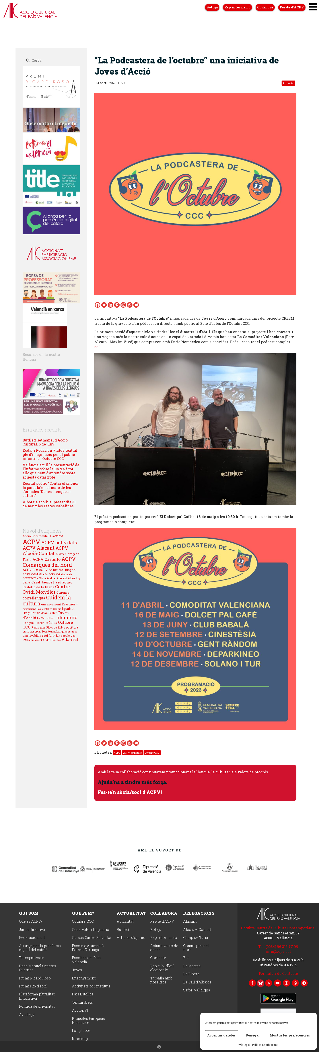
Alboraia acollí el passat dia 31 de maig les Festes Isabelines (49, 504)
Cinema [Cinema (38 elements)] (62, 592)
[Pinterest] (117, 305)
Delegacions (198, 913)
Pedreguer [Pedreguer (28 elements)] (38, 627)
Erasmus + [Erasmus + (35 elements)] (70, 604)
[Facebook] (97, 305)
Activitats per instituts (91, 986)
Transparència (31, 958)
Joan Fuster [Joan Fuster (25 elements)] (48, 613)
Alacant (190, 921)
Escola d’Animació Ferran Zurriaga (88, 948)
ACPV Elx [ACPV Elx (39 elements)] (30, 570)
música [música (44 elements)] (51, 622)
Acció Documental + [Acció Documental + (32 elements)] (37, 536)
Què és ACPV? (30, 921)
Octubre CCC (152, 752)
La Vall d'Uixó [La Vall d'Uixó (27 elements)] (46, 618)
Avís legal (243, 1044)
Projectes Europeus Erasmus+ (88, 1020)
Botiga (155, 929)
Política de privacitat (265, 1044)
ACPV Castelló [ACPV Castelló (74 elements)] (46, 559)
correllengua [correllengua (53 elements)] (34, 598)
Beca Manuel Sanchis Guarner (37, 968)
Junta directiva (32, 929)
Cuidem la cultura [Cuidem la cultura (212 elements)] (47, 600)
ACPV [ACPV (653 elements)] (31, 541)
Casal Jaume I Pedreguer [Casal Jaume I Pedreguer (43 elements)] (51, 582)
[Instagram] (123, 305)
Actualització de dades (164, 948)
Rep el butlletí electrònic (162, 968)
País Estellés (82, 994)
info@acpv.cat (278, 951)
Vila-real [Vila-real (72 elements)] (69, 639)
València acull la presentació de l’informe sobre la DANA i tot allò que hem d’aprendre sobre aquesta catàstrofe (51, 471)
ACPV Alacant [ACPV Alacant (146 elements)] (38, 548)
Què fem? (83, 913)
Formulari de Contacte (278, 973)
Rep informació (163, 937)
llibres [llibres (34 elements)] (39, 623)
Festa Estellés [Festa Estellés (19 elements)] (44, 609)
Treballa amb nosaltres (161, 980)
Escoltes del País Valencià (86, 960)
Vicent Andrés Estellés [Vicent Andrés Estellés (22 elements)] (47, 640)
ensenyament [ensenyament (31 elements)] (51, 604)
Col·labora (163, 913)
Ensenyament (84, 978)
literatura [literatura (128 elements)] (67, 617)
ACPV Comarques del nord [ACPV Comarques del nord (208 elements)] (49, 562)
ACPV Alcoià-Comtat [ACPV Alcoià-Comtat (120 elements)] (45, 550)
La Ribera (191, 974)
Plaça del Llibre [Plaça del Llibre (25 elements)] (55, 627)
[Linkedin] (110, 305)
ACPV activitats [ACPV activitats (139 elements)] (59, 542)
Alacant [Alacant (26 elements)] (62, 578)
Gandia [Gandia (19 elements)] (57, 609)
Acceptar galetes (221, 1035)
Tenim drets (82, 1002)
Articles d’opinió (131, 937)
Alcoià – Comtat (197, 929)
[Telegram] (136, 305)
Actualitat (288, 83)
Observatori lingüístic (90, 929)
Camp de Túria (195, 937)
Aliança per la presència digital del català (40, 948)
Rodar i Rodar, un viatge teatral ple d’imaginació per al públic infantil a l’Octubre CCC (50, 454)
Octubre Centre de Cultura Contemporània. (278, 927)
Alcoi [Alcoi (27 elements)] (71, 578)
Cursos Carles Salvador (92, 937)
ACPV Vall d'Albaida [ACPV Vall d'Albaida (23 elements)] (35, 574)
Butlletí (123, 929)
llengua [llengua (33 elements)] (28, 623)
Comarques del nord (196, 948)
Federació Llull (32, 937)
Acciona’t (80, 1010)
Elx (186, 958)
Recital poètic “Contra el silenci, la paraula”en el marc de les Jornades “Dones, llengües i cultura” (51, 489)
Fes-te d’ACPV (162, 921)
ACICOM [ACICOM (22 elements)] (57, 536)
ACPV (117, 752)
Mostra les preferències (290, 1035)
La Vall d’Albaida (197, 982)
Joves (77, 970)
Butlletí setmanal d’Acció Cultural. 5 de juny (45, 442)
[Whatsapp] (129, 305)
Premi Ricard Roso (35, 978)
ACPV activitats (132, 752)
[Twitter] (104, 305)
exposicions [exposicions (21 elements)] (29, 609)
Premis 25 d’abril (33, 986)
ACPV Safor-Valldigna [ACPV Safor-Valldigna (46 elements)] (57, 569)
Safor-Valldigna (196, 990)
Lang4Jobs (81, 1030)
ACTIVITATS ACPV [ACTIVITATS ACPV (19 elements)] (33, 578)
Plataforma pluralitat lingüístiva (37, 996)
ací (97, 346)
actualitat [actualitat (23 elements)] (50, 578)
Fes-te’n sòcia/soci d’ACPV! (132, 792)
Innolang (80, 1038)
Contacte (158, 958)
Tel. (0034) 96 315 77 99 (278, 946)
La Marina (192, 966)
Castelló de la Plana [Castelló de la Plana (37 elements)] (38, 587)
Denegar (253, 1035)
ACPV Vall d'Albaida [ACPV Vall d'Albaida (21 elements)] (60, 574)
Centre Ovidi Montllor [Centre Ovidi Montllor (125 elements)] (46, 589)
